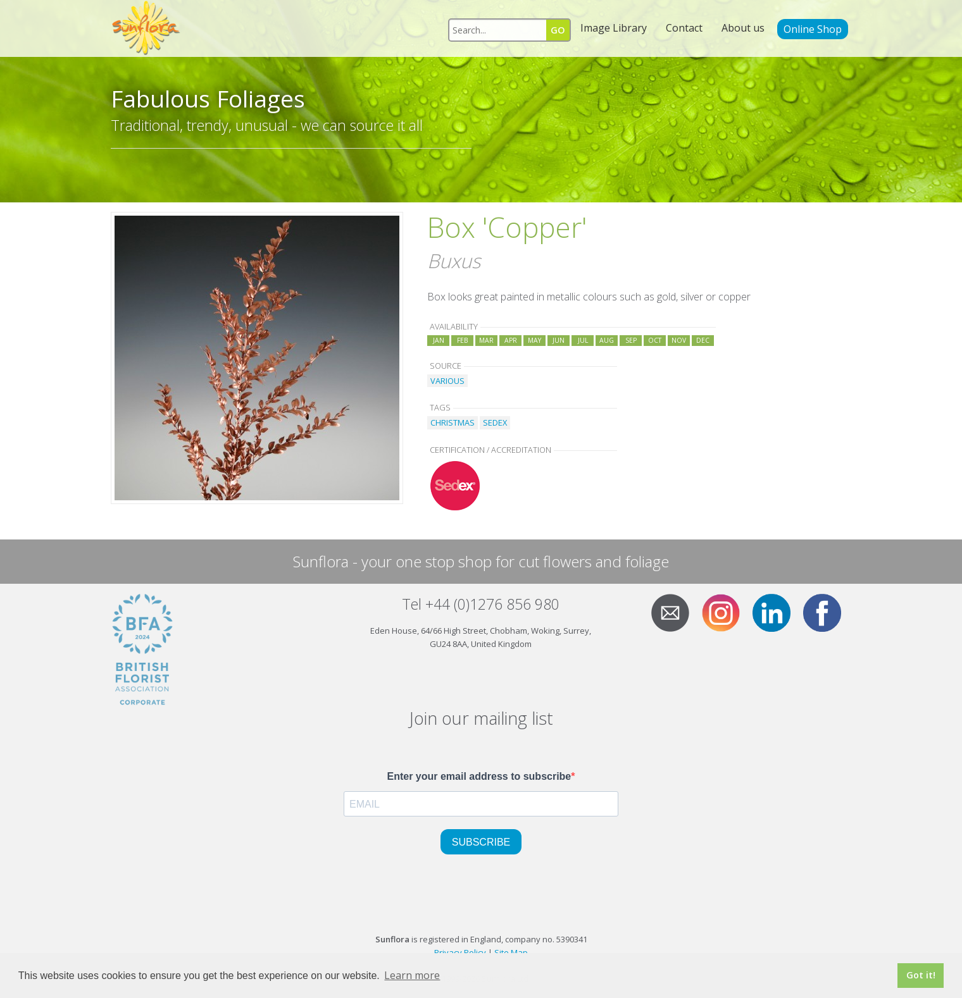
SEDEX (495, 422)
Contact (684, 28)
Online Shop (813, 29)
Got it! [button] (920, 975)
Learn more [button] (412, 975)
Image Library (613, 28)
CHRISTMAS (452, 422)
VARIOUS (447, 380)
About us (743, 28)
